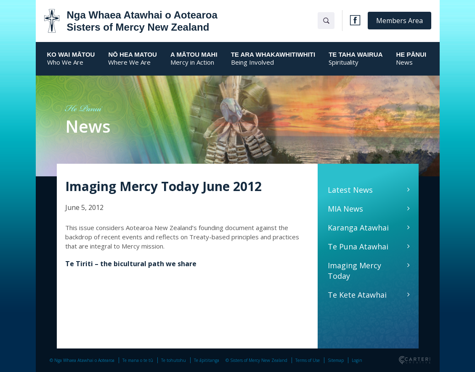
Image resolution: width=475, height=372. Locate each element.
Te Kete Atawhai (357, 295)
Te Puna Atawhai (358, 246)
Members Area (399, 20)
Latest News (350, 190)
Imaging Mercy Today (354, 270)
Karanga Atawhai (358, 228)
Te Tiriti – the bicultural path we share (130, 263)
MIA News (345, 209)
